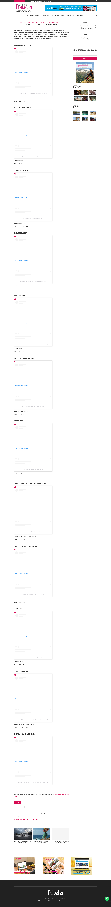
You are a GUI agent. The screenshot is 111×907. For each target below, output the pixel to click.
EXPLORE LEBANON (29, 15)
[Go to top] (55, 905)
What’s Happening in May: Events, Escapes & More (42, 842)
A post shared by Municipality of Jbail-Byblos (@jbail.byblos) (33, 281)
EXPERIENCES (37, 15)
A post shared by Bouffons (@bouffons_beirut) (33, 218)
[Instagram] (94, 1)
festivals (17, 807)
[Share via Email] (44, 813)
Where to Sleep (46, 15)
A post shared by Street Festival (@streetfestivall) (33, 594)
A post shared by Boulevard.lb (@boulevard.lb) (33, 469)
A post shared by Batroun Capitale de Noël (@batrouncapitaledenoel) (33, 782)
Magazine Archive (62, 898)
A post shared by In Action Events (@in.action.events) (33, 156)
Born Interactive (71, 901)
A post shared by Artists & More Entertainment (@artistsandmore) (33, 719)
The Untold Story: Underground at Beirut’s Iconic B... (40, 1)
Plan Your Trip (80, 15)
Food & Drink (55, 15)
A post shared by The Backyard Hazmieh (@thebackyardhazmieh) (33, 344)
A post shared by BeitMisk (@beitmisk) (33, 657)
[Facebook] (45, 883)
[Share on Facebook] (38, 813)
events (22, 807)
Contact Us (47, 898)
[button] (107, 899)
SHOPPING (62, 15)
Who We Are (54, 898)
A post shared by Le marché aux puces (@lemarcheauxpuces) (33, 93)
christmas (28, 807)
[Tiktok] (96, 1)
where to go (34, 807)
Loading (17, 802)
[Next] (28, 1)
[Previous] (26, 1)
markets (41, 807)
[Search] (96, 15)
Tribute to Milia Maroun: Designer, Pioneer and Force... (60, 842)
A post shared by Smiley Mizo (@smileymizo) (33, 532)
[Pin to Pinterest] (41, 813)
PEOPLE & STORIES (70, 15)
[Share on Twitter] (40, 813)
